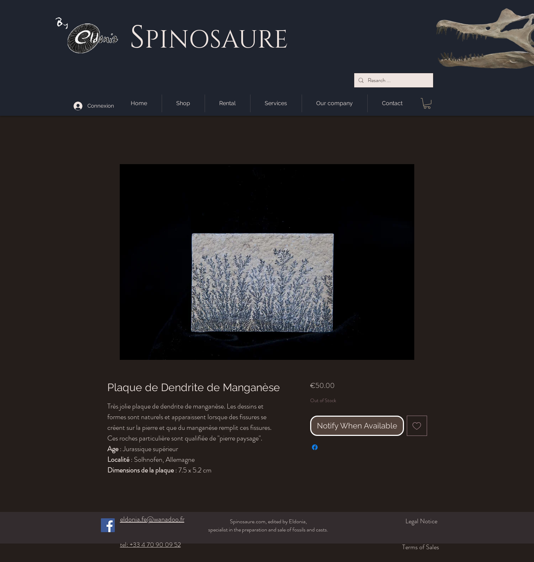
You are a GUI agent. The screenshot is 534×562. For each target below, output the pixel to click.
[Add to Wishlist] (417, 426)
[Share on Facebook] (315, 447)
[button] (427, 103)
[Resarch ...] (393, 80)
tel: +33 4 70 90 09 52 (150, 544)
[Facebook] (108, 525)
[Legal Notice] (399, 521)
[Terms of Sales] (396, 547)
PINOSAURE (216, 40)
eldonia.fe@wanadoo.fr (152, 519)
